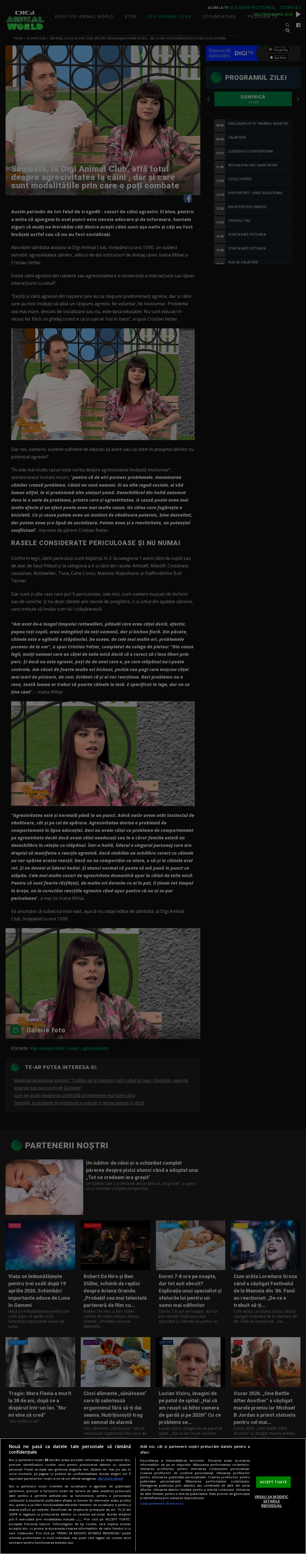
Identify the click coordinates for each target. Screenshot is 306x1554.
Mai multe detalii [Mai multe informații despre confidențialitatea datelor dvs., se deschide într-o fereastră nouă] (110, 1478)
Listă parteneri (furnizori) (161, 1503)
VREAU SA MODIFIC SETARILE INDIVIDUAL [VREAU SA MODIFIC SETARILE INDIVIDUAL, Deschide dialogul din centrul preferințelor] (271, 1501)
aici (79, 1519)
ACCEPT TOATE (273, 1481)
